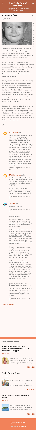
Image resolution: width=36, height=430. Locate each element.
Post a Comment (8, 304)
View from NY (13, 133)
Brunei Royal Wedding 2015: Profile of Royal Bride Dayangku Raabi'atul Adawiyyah (15, 348)
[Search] (33, 4)
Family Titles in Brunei (11, 373)
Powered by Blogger (18, 422)
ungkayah (12, 203)
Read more (30, 367)
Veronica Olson (22, 426)
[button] (33, 15)
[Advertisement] (18, 320)
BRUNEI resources (15, 175)
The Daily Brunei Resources (18, 4)
